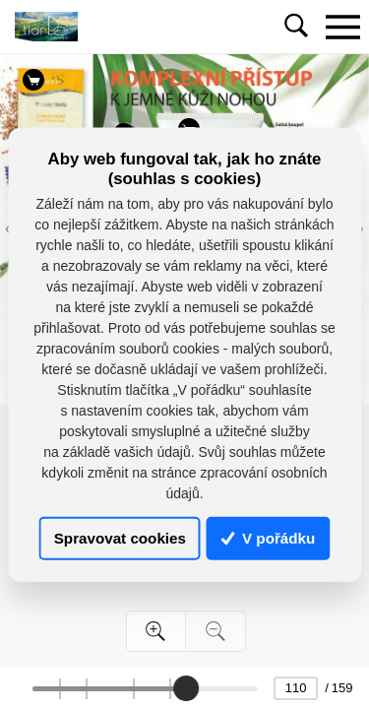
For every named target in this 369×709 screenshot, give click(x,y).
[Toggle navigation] (342, 26)
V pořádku (268, 538)
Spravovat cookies (120, 538)
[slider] (186, 688)
